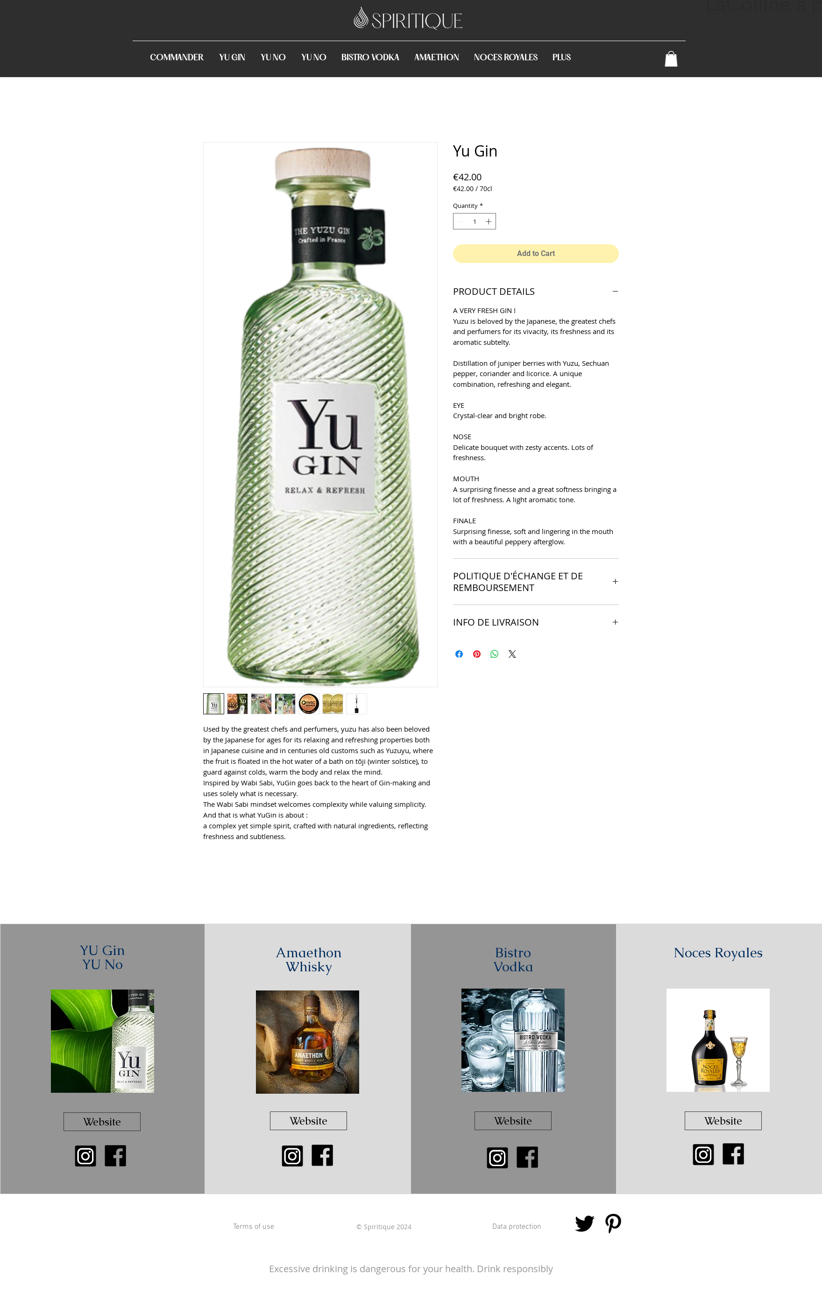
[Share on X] (512, 654)
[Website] (102, 1121)
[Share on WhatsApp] (494, 654)
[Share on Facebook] (459, 654)
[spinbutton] (475, 221)
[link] (671, 58)
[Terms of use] (253, 1227)
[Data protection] (516, 1227)
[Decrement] (460, 221)
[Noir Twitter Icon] (585, 1224)
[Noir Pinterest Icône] (613, 1224)
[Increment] (489, 221)
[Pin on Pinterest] (476, 654)
